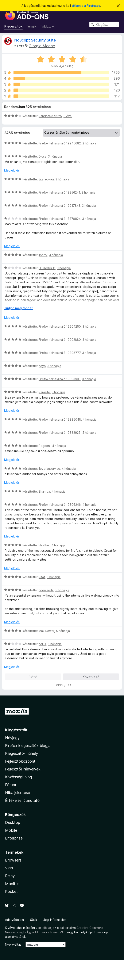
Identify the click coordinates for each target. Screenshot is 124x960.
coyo (42, 366)
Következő (91, 677)
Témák (31, 26)
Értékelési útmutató (22, 800)
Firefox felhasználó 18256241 (59, 192)
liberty (43, 255)
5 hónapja (54, 577)
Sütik (33, 919)
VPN (9, 868)
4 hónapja (90, 419)
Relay (10, 876)
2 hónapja (89, 143)
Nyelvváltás (13, 944)
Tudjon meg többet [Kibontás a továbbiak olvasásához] (18, 308)
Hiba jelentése (17, 792)
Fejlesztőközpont (20, 761)
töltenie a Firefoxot (86, 5)
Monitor (12, 883)
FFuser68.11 (47, 268)
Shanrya (44, 491)
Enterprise (14, 838)
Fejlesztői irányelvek (22, 769)
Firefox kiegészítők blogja (27, 745)
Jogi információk (54, 919)
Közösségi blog (18, 777)
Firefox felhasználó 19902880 (60, 339)
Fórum (10, 785)
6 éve (67, 116)
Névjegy (12, 738)
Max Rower (46, 631)
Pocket (11, 891)
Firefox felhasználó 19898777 (60, 353)
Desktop (12, 822)
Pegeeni (44, 445)
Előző (32, 677)
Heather (44, 545)
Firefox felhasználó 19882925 (60, 432)
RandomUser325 (50, 116)
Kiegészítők (13, 26)
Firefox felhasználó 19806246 (60, 504)
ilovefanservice (49, 468)
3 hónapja (55, 156)
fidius (42, 644)
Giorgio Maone (42, 46)
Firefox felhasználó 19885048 (60, 419)
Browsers (13, 860)
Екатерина (46, 179)
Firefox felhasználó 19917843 (59, 205)
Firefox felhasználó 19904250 (60, 326)
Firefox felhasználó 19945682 (60, 143)
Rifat (42, 577)
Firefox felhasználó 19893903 (60, 379)
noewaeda (46, 590)
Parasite (44, 392)
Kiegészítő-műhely (21, 753)
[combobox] (104, 24)
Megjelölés (12, 170)
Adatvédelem (14, 919)
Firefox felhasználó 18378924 (60, 218)
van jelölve (43, 928)
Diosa (42, 156)
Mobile (11, 830)
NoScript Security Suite (35, 40)
